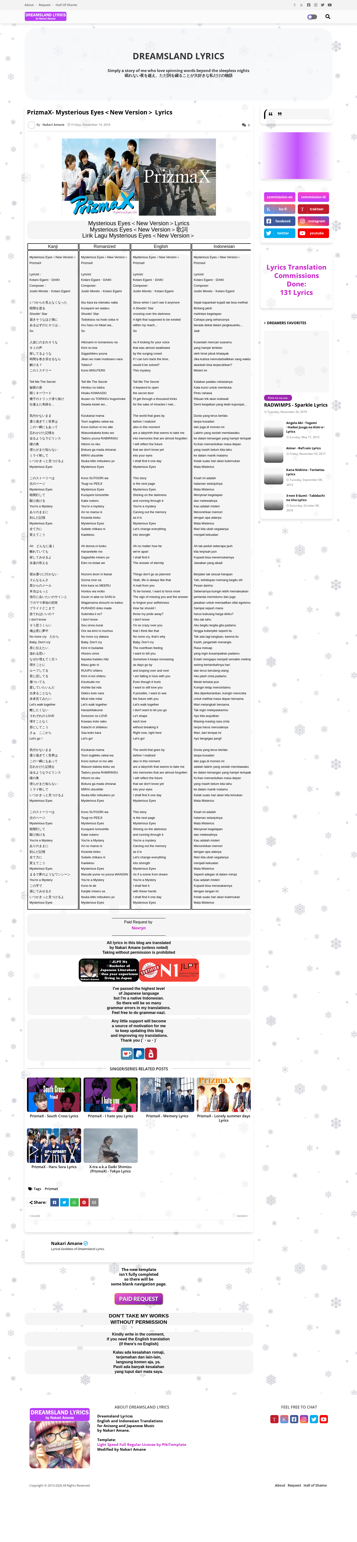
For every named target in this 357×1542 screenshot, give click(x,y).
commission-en (279, 197)
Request (45, 5)
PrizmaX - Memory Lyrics (167, 1116)
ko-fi (283, 209)
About (29, 5)
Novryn (139, 928)
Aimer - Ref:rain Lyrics (303, 448)
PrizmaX (51, 1188)
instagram (316, 221)
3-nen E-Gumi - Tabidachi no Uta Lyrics (305, 497)
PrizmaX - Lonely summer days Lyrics (223, 1118)
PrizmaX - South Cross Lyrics (54, 1116)
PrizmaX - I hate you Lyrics (110, 1116)
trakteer (317, 209)
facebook (283, 221)
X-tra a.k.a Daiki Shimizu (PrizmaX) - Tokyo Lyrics (110, 1169)
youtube (317, 233)
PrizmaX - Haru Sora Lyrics (54, 1167)
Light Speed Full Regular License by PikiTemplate (141, 1444)
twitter (283, 233)
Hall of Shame (66, 5)
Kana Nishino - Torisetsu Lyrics (305, 472)
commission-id (313, 197)
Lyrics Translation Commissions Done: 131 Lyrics (296, 279)
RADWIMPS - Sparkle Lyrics (296, 405)
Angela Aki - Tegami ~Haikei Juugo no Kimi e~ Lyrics (305, 427)
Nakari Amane (67, 1243)
